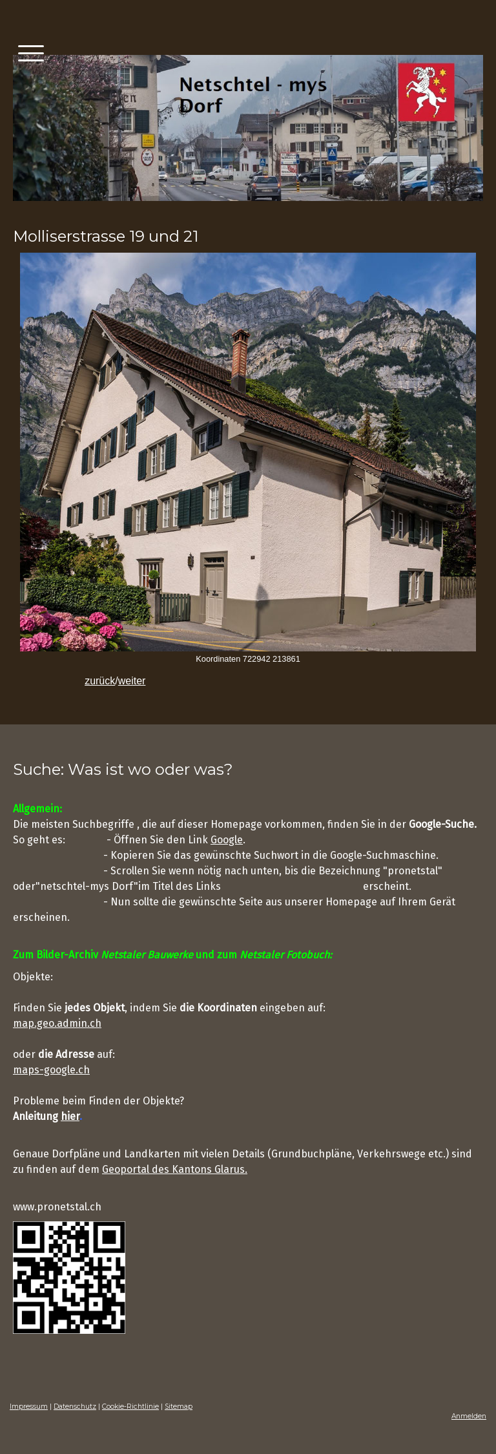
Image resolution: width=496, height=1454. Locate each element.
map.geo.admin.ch (57, 1023)
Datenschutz (75, 1406)
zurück (100, 680)
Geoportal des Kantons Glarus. (174, 1169)
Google (227, 840)
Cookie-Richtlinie (130, 1406)
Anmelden (468, 1416)
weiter (132, 680)
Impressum (29, 1406)
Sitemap (178, 1406)
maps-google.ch (51, 1070)
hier (70, 1116)
